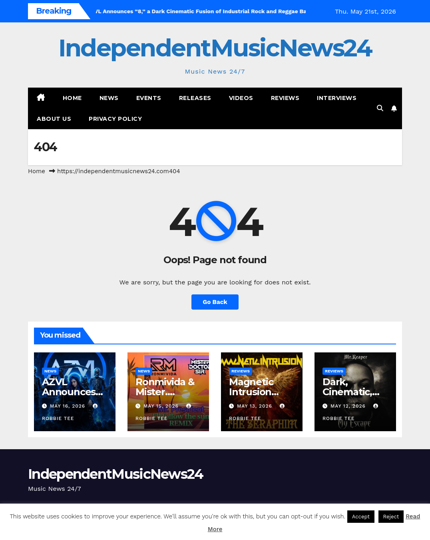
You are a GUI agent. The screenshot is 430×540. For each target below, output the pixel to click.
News (109, 98)
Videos (241, 98)
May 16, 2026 (68, 406)
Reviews (285, 98)
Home (72, 98)
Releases (195, 98)
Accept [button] (361, 517)
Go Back (215, 302)
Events (148, 98)
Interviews (336, 98)
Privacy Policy (115, 118)
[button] (380, 108)
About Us (54, 118)
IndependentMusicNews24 (215, 47)
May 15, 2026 (162, 406)
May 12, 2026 (349, 406)
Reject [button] (391, 517)
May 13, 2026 (255, 406)
